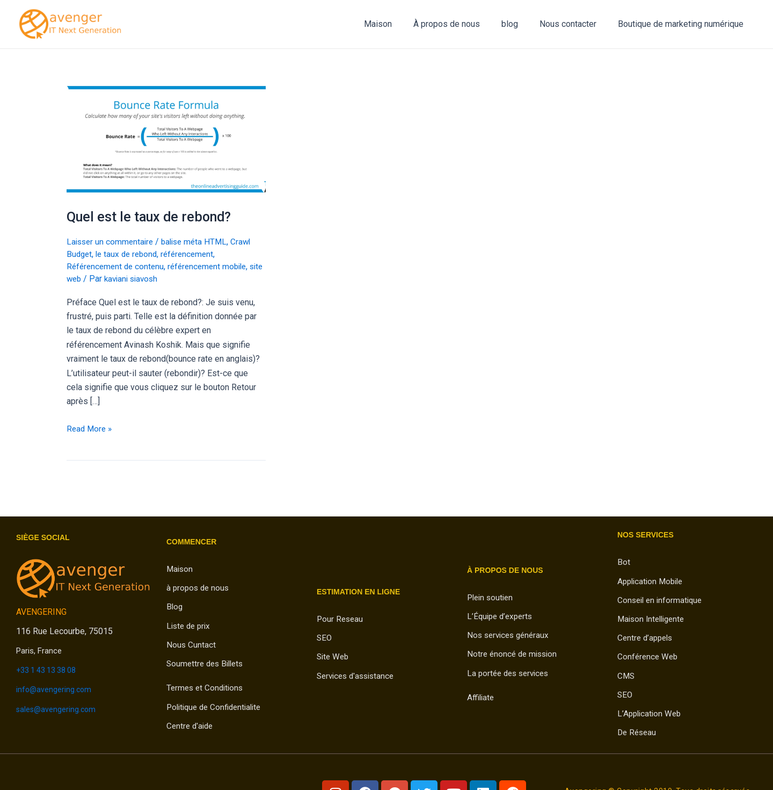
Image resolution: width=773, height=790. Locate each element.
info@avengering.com (56, 689)
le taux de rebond (129, 254)
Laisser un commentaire (112, 241)
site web (83, 279)
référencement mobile (213, 266)
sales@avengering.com (60, 708)
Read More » (90, 428)
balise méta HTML (199, 241)
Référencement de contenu (117, 266)
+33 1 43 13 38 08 (50, 670)
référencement (193, 254)
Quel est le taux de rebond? (152, 217)
